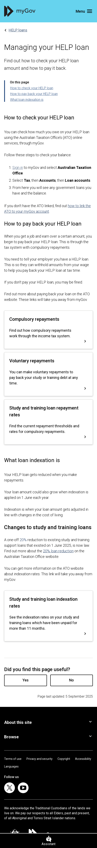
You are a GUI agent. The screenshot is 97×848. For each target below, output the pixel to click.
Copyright (63, 758)
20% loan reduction (58, 551)
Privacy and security (39, 758)
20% (23, 540)
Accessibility (83, 758)
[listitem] (9, 787)
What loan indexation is (26, 100)
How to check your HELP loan (31, 88)
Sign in (17, 167)
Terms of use (13, 758)
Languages (11, 766)
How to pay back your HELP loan (34, 94)
